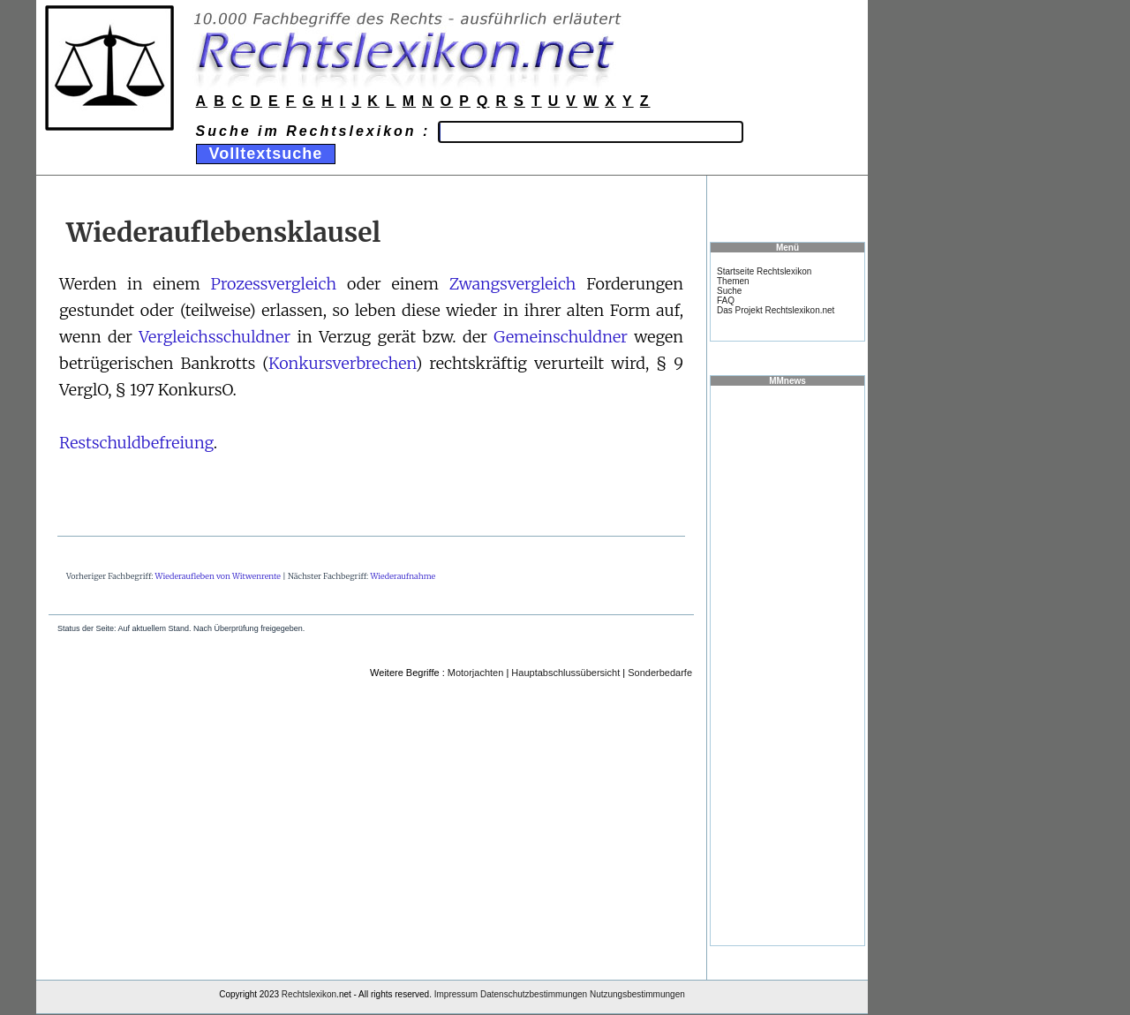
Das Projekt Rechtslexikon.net (775, 310)
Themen (733, 281)
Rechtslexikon (309, 994)
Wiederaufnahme (402, 576)
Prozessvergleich (274, 284)
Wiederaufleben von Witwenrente (218, 576)
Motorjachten (476, 672)
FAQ (725, 300)
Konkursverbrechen (342, 363)
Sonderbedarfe (660, 672)
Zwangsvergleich (512, 284)
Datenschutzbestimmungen (533, 994)
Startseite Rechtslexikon (764, 271)
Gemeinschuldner (560, 337)
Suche (729, 291)
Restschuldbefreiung (136, 442)
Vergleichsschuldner (214, 337)
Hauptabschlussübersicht (565, 672)
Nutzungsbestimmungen (637, 994)
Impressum (456, 994)
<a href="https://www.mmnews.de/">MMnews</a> (787, 664)
